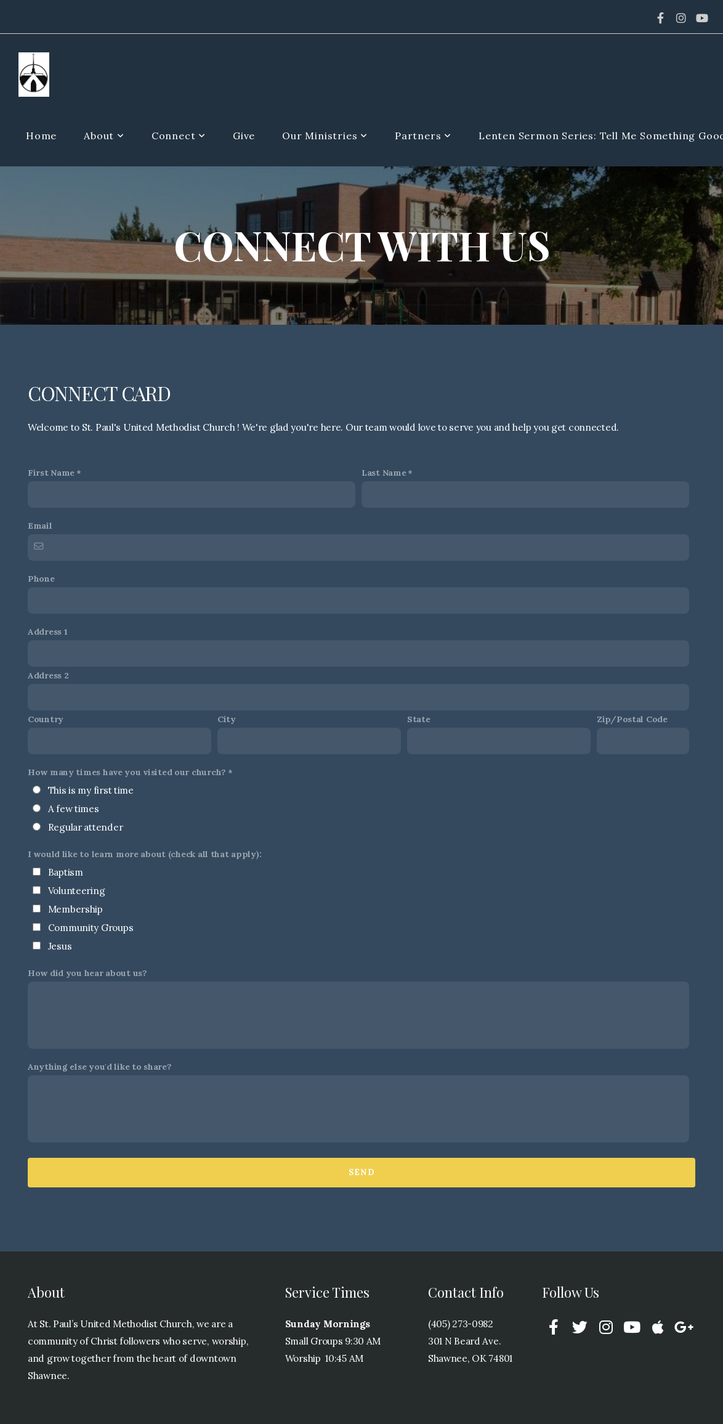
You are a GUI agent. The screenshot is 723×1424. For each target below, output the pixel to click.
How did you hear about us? (87, 972)
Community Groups (91, 928)
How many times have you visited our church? (127, 772)
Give (244, 135)
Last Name (384, 472)
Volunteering (76, 891)
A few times (73, 809)
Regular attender (85, 827)
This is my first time (91, 790)
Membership (75, 909)
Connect (178, 135)
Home (41, 135)
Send (361, 1172)
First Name (51, 472)
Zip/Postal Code (632, 719)
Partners (423, 135)
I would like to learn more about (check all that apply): (144, 854)
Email (40, 525)
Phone (41, 578)
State (418, 719)
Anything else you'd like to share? (99, 1066)
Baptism (65, 872)
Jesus (60, 946)
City (226, 719)
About (104, 135)
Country (45, 719)
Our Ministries (325, 135)
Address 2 (48, 675)
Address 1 (47, 631)
